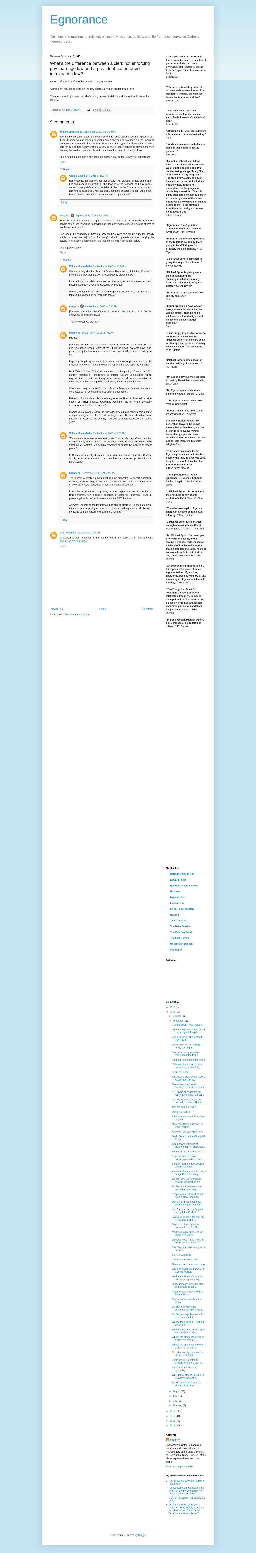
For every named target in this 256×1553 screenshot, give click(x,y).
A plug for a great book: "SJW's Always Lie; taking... (188, 1078)
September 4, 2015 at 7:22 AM (98, 332)
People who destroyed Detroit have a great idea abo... (187, 1195)
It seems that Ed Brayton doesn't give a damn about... (188, 1157)
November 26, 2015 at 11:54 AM (83, 532)
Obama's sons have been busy (188, 1264)
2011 (173, 1425)
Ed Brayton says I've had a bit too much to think (188, 1316)
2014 (173, 1411)
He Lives (175, 891)
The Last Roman (179, 938)
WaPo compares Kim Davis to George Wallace (188, 1270)
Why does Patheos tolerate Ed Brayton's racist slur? (188, 1376)
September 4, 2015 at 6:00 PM (92, 175)
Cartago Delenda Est (182, 874)
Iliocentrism (177, 903)
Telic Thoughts (178, 920)
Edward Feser (178, 879)
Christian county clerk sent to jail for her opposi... (187, 1354)
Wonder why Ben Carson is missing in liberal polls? (186, 1180)
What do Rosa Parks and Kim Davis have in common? (187, 1241)
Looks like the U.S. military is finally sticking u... (187, 1046)
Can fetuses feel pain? (184, 1107)
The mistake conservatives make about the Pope (186, 1053)
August (177, 1391)
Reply (63, 162)
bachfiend (75, 332)
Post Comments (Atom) (77, 614)
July (175, 1396)
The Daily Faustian (180, 926)
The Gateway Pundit (181, 932)
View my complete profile (179, 1466)
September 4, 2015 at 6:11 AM (101, 306)
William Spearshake (71, 131)
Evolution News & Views (184, 885)
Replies (67, 169)
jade (62, 532)
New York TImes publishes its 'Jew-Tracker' (187, 1125)
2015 (173, 1012)
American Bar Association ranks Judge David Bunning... (189, 1173)
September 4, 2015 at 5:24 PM (98, 473)
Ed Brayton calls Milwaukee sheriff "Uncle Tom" (186, 1384)
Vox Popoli (176, 949)
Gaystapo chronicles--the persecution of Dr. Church (187, 1226)
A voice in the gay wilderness (187, 1131)
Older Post (147, 609)
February (178, 1405)
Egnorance (79, 19)
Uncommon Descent (181, 943)
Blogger (142, 1535)
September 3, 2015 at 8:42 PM (91, 215)
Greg (72, 175)
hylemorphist (177, 897)
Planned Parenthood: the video (188, 1059)
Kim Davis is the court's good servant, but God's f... (187, 1211)
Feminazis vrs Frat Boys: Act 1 (188, 1151)
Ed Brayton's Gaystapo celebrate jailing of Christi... (188, 1308)
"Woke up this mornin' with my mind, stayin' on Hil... (188, 1218)
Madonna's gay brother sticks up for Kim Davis (187, 1233)
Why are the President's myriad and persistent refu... (188, 1331)
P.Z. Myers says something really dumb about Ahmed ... (188, 1101)
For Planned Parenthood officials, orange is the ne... (188, 1361)
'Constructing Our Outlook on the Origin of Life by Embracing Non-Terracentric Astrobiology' (186, 1490)
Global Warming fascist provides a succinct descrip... (189, 1086)
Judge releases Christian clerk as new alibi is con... (188, 1285)
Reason (174, 914)
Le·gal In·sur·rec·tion (182, 909)
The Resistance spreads (185, 1259)
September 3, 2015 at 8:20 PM (99, 131)
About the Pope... (181, 1072)
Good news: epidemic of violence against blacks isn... (188, 1145)
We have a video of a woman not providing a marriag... (187, 1278)
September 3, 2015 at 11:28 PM (110, 266)
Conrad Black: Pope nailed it (187, 1024)
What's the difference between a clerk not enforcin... (188, 1338)
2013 (173, 1416)
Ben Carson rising (181, 1254)
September (179, 1020)
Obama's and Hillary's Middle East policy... (187, 1293)
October (177, 1016)
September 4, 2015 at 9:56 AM (109, 433)
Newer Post (57, 609)
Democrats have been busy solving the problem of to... (187, 1203)
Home (102, 609)
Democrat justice (181, 1111)
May (175, 1400)
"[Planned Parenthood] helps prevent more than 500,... (187, 1066)
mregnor (64, 215)
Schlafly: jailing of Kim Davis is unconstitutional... (188, 1165)
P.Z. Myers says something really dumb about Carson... (188, 1093)
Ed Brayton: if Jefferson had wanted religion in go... (187, 1188)
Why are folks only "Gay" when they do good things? (188, 1031)
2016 (173, 1007)
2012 (173, 1420)
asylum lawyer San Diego (73, 541)
